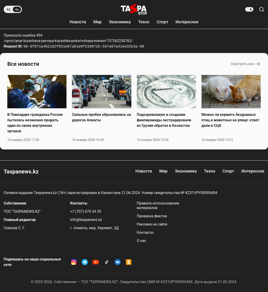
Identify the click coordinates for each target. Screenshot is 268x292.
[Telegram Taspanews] (84, 262)
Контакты (145, 232)
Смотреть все (246, 64)
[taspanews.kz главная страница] (133, 9)
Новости (77, 21)
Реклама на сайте (152, 224)
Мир (97, 21)
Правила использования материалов (158, 205)
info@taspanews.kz (86, 220)
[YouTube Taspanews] (95, 262)
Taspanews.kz (21, 171)
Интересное (186, 21)
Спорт (162, 21)
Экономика (120, 21)
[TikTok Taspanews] (106, 262)
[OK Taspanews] (128, 262)
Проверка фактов (152, 216)
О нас (141, 241)
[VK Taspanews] (117, 262)
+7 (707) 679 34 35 (85, 211)
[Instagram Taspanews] (73, 262)
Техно (143, 21)
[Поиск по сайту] (261, 9)
